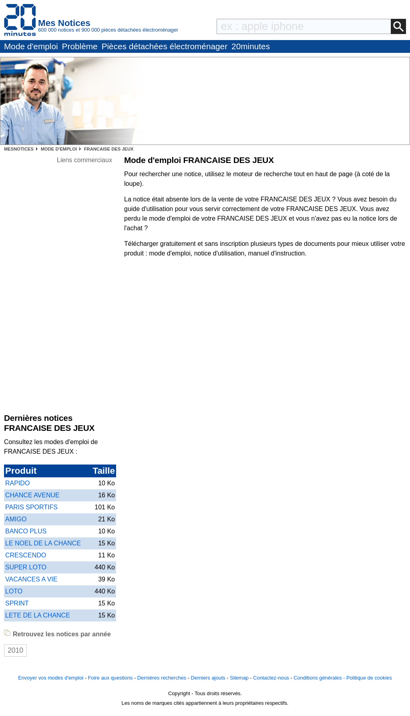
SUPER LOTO (25, 567)
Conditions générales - (319, 678)
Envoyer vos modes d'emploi (50, 678)
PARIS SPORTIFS (31, 507)
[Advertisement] (84, 285)
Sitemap (239, 678)
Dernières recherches (161, 678)
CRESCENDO (25, 555)
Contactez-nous (271, 678)
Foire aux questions (110, 678)
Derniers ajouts (208, 678)
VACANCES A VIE (31, 579)
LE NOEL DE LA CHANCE (43, 543)
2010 (15, 650)
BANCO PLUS (25, 531)
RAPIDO (17, 483)
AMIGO (15, 519)
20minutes (250, 46)
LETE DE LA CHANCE (37, 615)
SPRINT (17, 603)
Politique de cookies (369, 678)
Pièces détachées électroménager (164, 46)
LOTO (13, 591)
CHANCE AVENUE (32, 495)
